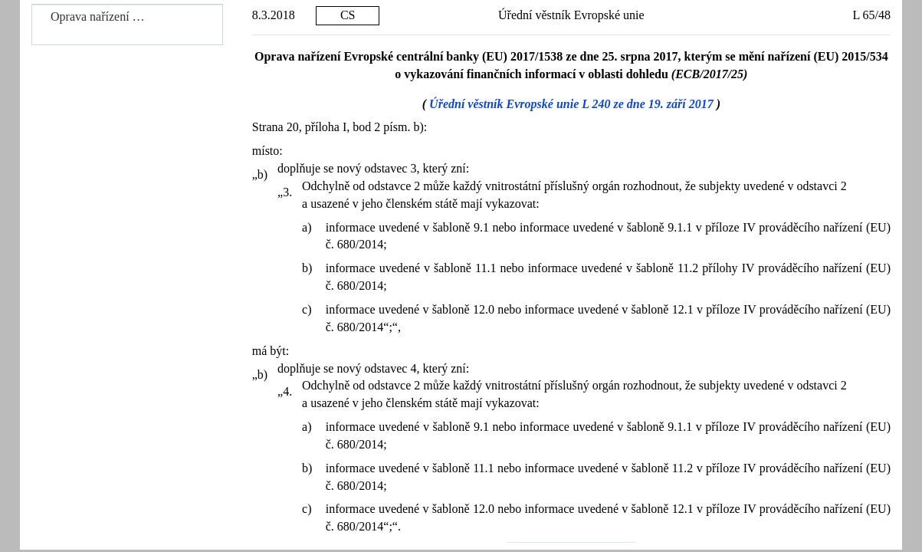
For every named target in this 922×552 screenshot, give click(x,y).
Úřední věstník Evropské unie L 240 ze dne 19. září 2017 (571, 103)
